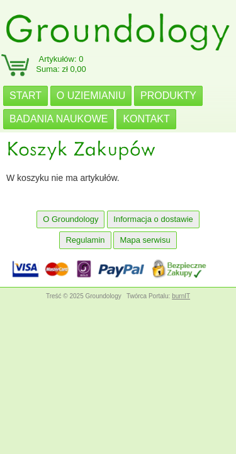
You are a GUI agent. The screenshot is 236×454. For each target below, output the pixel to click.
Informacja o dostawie (153, 219)
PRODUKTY (168, 95)
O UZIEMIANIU (91, 95)
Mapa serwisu (145, 240)
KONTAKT (146, 119)
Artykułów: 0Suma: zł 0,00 (61, 64)
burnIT (181, 296)
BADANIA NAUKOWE (58, 119)
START (25, 95)
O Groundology (70, 219)
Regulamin (84, 240)
